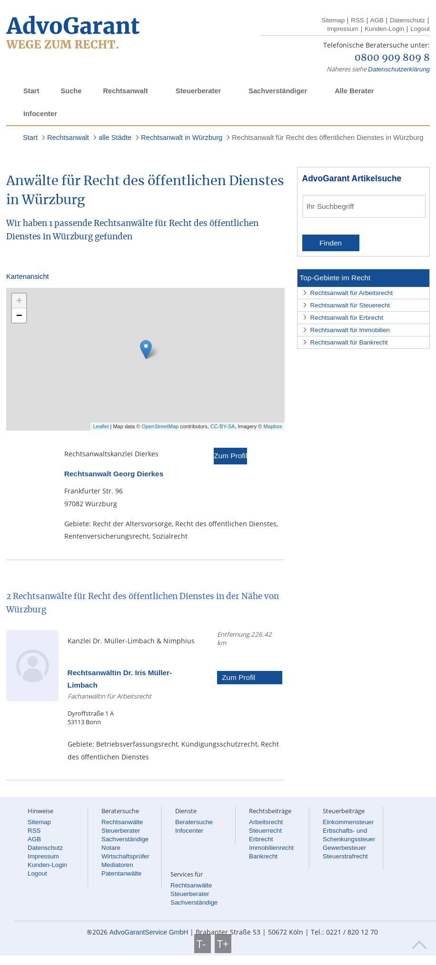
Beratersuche (194, 822)
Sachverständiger (277, 91)
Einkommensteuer (348, 822)
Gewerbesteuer (344, 847)
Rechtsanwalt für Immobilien (350, 330)
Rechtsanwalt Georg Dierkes (114, 474)
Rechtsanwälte (122, 822)
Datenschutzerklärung (399, 69)
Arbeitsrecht (266, 822)
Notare (110, 847)
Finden (330, 243)
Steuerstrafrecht (345, 856)
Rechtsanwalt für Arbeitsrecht (351, 292)
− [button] (19, 315)
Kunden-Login (384, 28)
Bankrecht (263, 856)
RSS (357, 20)
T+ (223, 943)
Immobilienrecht (271, 847)
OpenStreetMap (160, 426)
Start (31, 91)
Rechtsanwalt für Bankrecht (349, 342)
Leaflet (101, 426)
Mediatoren (117, 864)
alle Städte (115, 137)
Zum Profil (230, 456)
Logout (420, 28)
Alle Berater (354, 91)
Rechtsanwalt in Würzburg (181, 137)
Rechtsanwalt (125, 91)
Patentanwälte (121, 873)
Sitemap (333, 20)
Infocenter (40, 114)
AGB (377, 20)
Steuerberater (198, 91)
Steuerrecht (265, 830)
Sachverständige (125, 839)
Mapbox (272, 426)
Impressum (342, 28)
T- (202, 943)
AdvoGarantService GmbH (148, 932)
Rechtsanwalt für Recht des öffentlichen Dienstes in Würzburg (327, 137)
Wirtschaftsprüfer (125, 856)
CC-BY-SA (222, 426)
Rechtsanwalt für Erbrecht (346, 317)
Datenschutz (407, 20)
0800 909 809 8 (392, 58)
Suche (70, 91)
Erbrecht (261, 839)
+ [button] (19, 300)
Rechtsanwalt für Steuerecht (350, 305)
